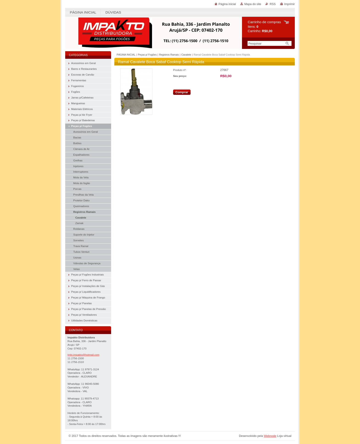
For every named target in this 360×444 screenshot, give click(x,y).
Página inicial (227, 4)
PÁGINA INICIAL (126, 54)
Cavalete (186, 54)
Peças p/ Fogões (147, 54)
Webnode (270, 436)
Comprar (181, 92)
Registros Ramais (169, 54)
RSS (273, 4)
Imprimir (289, 4)
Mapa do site (252, 4)
